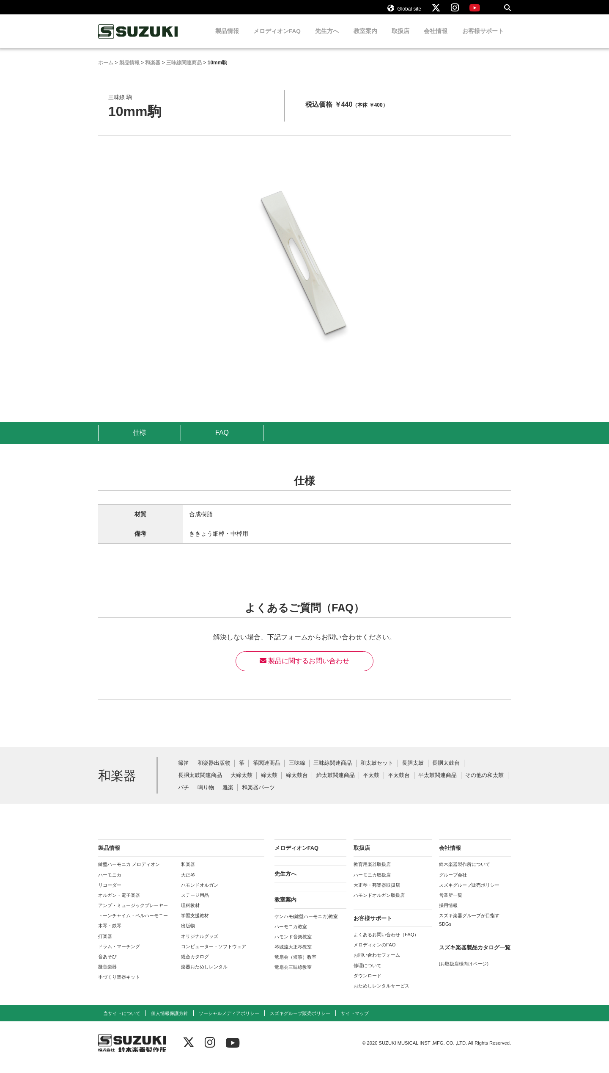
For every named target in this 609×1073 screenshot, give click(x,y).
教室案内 (365, 39)
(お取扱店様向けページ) (463, 971)
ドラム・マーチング (119, 954)
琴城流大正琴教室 (293, 954)
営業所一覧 (450, 903)
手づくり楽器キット (119, 984)
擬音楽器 (107, 974)
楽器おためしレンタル (204, 974)
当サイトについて (121, 1021)
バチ (183, 796)
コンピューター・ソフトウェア (213, 954)
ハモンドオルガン (199, 893)
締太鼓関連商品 (335, 783)
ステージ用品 (195, 903)
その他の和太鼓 (484, 783)
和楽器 (188, 872)
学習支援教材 (195, 923)
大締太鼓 (241, 783)
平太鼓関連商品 (437, 783)
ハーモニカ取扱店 (372, 882)
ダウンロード (367, 983)
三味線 (297, 771)
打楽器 (105, 944)
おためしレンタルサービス (381, 993)
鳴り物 (206, 796)
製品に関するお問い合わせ (304, 668)
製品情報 (227, 39)
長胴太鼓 (413, 771)
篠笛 (183, 771)
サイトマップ (355, 1021)
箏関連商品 (266, 771)
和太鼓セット (376, 771)
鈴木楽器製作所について (464, 872)
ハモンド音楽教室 (293, 944)
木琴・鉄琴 (109, 933)
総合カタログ (195, 964)
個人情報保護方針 (169, 1021)
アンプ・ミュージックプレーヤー (133, 913)
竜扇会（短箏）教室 (295, 965)
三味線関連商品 (332, 771)
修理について (367, 973)
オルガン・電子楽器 (119, 903)
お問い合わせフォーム (377, 962)
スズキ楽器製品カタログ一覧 (474, 955)
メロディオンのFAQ (374, 952)
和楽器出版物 (214, 771)
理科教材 (190, 913)
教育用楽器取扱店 (372, 872)
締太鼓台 (297, 783)
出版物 (188, 933)
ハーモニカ (109, 882)
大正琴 (188, 882)
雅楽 (227, 796)
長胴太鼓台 (446, 771)
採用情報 (448, 913)
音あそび (107, 964)
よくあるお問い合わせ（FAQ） (386, 942)
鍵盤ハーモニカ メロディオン (129, 872)
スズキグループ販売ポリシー (469, 893)
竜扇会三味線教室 (293, 975)
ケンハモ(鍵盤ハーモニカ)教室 (306, 924)
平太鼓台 (399, 783)
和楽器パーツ (258, 796)
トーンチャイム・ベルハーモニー (133, 923)
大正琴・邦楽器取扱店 (377, 893)
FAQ (222, 440)
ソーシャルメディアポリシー (229, 1021)
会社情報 (435, 39)
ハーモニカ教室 (290, 934)
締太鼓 (269, 783)
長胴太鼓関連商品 (200, 783)
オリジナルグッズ (199, 944)
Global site (404, 12)
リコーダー (109, 893)
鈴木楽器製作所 (138, 39)
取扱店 (400, 39)
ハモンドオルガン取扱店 (379, 903)
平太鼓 (371, 783)
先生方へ (327, 39)
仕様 (139, 440)
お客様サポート (483, 39)
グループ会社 (453, 882)
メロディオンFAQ (277, 39)
